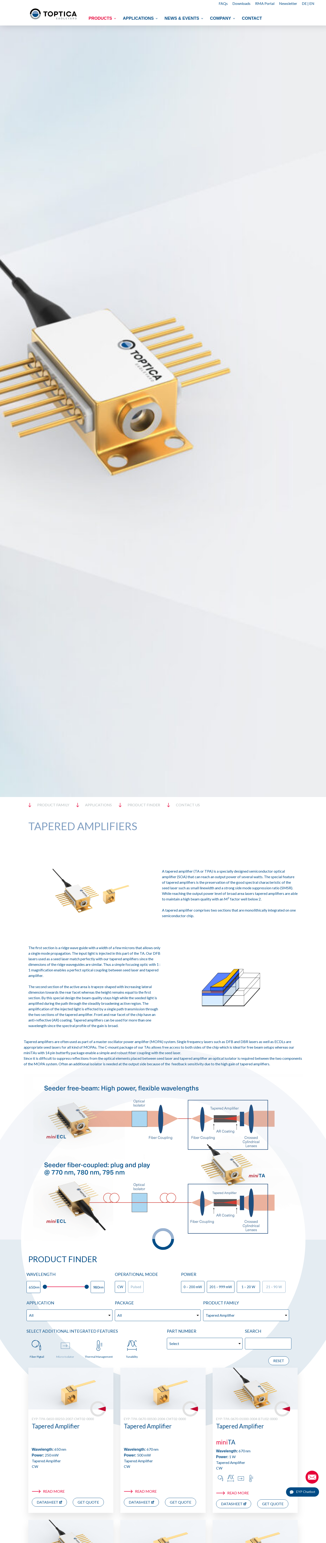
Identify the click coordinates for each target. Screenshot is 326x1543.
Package (124, 1302)
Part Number (181, 1331)
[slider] (45, 1287)
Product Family (221, 1302)
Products (103, 18)
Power (188, 1274)
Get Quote (88, 1502)
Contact (252, 18)
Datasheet (47, 1502)
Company (223, 18)
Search (253, 1331)
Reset (278, 1360)
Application (40, 1302)
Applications (141, 18)
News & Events (184, 18)
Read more (54, 1491)
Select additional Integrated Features (72, 1331)
